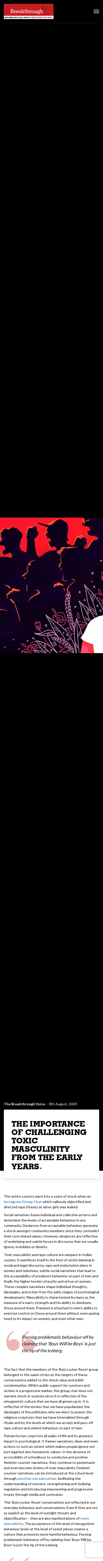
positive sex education (37, 1478)
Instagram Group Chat (23, 1201)
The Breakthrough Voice (24, 1104)
